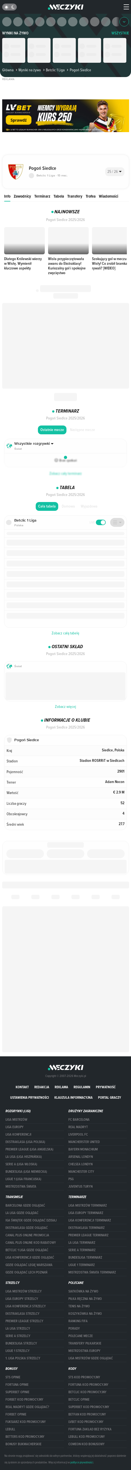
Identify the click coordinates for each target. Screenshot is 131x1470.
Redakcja (41, 1087)
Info (7, 196)
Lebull (10, 1429)
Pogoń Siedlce (78, 70)
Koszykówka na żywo (85, 1313)
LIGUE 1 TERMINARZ (81, 1265)
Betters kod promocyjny (24, 1436)
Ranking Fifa (78, 1321)
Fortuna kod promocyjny (88, 1384)
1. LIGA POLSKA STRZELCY (22, 1358)
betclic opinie (79, 1399)
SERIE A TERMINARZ (82, 1250)
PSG (71, 1179)
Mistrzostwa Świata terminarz (92, 1272)
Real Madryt (78, 1127)
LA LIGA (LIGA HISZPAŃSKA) (23, 1157)
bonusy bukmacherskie (23, 1444)
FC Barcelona (79, 1119)
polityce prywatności (81, 1462)
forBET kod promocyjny (24, 1399)
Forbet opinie (15, 1414)
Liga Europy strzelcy (21, 1299)
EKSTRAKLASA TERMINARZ (86, 1228)
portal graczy (109, 1097)
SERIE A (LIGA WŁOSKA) (21, 1164)
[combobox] (114, 171)
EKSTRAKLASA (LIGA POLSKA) (25, 1142)
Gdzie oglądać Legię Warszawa (28, 1265)
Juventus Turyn (80, 1186)
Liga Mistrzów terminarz (87, 1205)
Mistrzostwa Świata (20, 1186)
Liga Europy (14, 1127)
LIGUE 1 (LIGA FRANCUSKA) (23, 1179)
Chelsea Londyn (80, 1164)
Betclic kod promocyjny (87, 1392)
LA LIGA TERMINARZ (81, 1242)
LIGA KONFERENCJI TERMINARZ (89, 1220)
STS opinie (12, 1377)
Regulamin (82, 1087)
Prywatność (106, 1087)
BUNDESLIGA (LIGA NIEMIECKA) (26, 1171)
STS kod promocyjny (84, 1377)
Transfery (74, 196)
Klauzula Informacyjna (73, 1097)
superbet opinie (17, 1392)
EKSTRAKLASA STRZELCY (22, 1313)
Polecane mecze (80, 1336)
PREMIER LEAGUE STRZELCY (24, 1321)
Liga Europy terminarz (85, 1213)
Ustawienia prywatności (29, 1097)
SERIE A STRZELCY (17, 1336)
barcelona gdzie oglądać (25, 1205)
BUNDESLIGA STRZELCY (21, 1343)
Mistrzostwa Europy (84, 1351)
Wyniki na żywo (15, 33)
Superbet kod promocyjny (88, 1407)
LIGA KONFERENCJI (18, 1134)
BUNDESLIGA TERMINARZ (85, 1257)
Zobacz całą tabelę (65, 633)
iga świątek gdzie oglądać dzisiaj (31, 1220)
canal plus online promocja (27, 1235)
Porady (74, 1328)
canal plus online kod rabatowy (30, 1242)
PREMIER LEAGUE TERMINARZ (88, 1235)
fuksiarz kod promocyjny (25, 1422)
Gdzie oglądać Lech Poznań (26, 1272)
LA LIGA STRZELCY (17, 1328)
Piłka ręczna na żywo (85, 1299)
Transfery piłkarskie (84, 1343)
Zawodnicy (22, 196)
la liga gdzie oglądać (21, 1213)
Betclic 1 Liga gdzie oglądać (26, 1250)
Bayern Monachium (83, 1149)
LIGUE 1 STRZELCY (17, 1351)
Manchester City (81, 1171)
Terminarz (42, 196)
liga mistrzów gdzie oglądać (90, 1358)
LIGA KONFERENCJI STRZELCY (25, 1306)
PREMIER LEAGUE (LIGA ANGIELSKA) (29, 1149)
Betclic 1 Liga (53, 70)
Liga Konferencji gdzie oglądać (29, 1257)
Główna (7, 70)
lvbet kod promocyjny (86, 1422)
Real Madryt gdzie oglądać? (27, 1407)
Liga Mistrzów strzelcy (23, 1291)
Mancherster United (84, 1142)
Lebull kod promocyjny (86, 1436)
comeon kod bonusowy (86, 1444)
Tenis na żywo (79, 1306)
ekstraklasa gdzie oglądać (26, 1228)
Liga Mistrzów (16, 1119)
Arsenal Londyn (80, 1157)
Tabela (59, 196)
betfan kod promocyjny (87, 1414)
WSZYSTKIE (120, 33)
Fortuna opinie (17, 1384)
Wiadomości (108, 196)
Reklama (61, 1087)
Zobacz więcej (65, 706)
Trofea (91, 196)
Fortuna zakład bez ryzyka (90, 1429)
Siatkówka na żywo (83, 1291)
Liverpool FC (78, 1134)
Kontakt (22, 1087)
